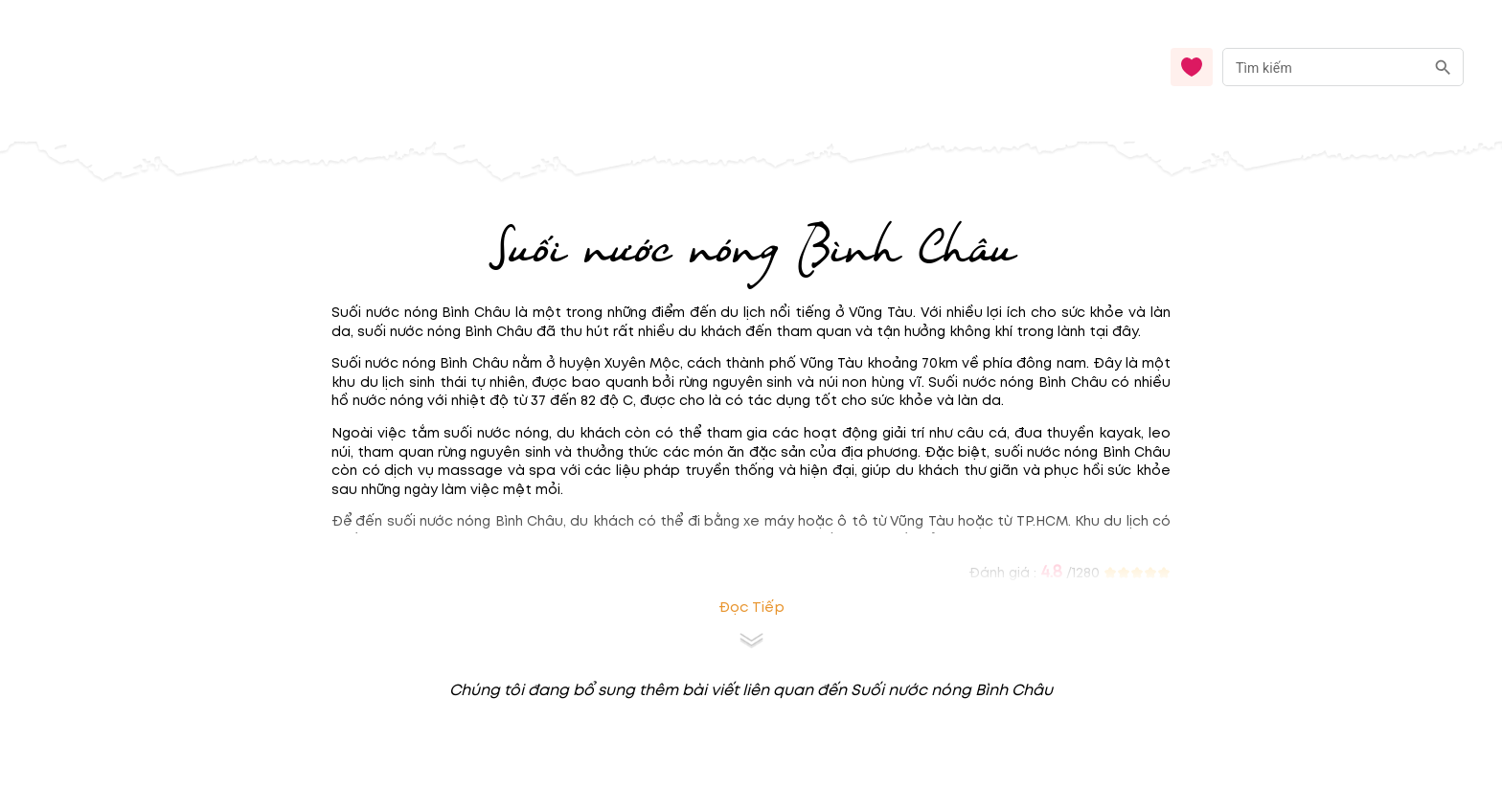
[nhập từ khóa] (1323, 67)
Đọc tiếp (751, 607)
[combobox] (1343, 67)
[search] (1443, 67)
